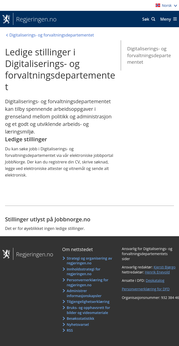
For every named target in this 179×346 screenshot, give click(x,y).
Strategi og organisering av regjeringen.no (89, 261)
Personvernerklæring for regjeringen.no (87, 282)
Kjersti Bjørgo (164, 267)
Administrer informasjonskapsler (84, 293)
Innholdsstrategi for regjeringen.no (83, 271)
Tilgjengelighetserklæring (88, 301)
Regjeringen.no (34, 19)
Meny (165, 19)
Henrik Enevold (157, 272)
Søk (145, 19)
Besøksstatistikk (80, 318)
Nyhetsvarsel (78, 324)
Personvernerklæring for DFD (146, 289)
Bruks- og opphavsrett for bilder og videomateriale (88, 310)
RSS (70, 330)
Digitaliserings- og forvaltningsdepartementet (149, 55)
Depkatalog (155, 280)
